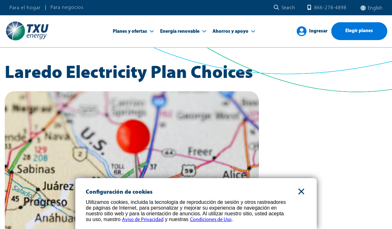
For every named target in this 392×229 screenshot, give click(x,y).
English (374, 8)
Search (288, 7)
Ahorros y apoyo (230, 31)
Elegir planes (359, 31)
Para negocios (67, 7)
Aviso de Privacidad (143, 219)
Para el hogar (25, 7)
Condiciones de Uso (211, 219)
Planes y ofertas (130, 31)
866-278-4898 (330, 7)
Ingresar (318, 31)
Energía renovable (179, 31)
